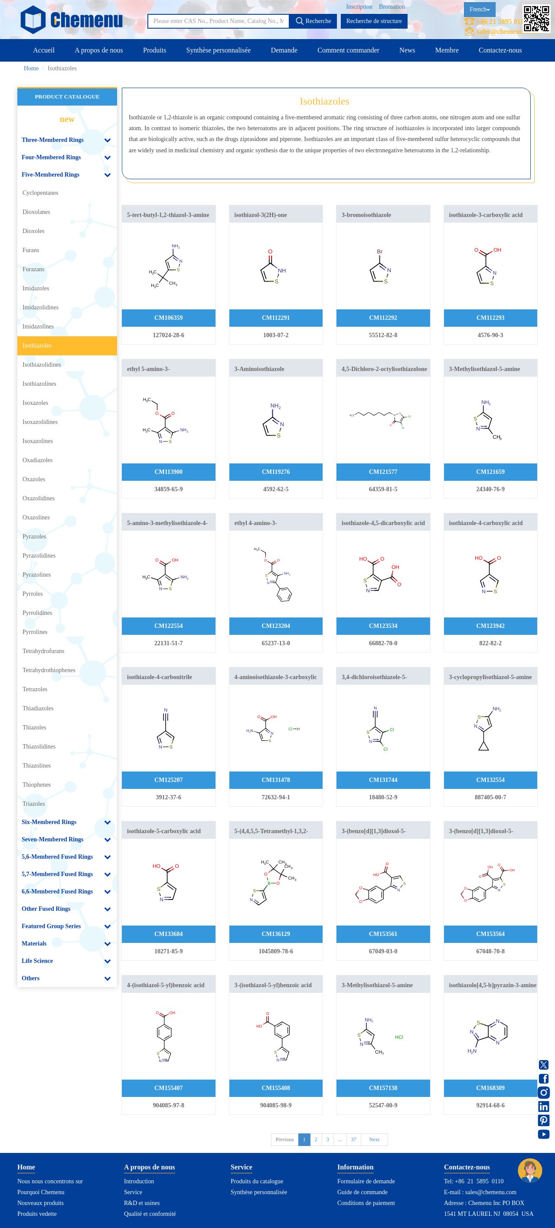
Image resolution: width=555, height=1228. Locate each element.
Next (374, 1139)
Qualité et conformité (150, 1214)
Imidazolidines (41, 307)
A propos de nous (99, 50)
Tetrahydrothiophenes (49, 670)
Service (133, 1192)
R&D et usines (142, 1203)
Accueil (44, 50)
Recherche (313, 20)
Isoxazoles (35, 403)
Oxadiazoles (37, 460)
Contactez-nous (500, 50)
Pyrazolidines (39, 555)
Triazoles (34, 804)
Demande (284, 50)
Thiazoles (34, 727)
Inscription (359, 6)
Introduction (139, 1181)
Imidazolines (38, 326)
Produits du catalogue (257, 1181)
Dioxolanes (36, 212)
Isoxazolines (38, 441)
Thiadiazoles (38, 708)
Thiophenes (37, 784)
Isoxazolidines (40, 422)
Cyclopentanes (40, 193)
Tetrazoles (35, 689)
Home (31, 68)
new (67, 119)
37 (353, 1139)
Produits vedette (37, 1214)
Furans (31, 250)
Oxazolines (36, 517)
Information (355, 1167)
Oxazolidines (39, 498)
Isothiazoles (37, 345)
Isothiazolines (39, 384)
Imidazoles (36, 288)
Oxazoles (34, 479)
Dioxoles (34, 231)
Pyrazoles (34, 536)
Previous (285, 1139)
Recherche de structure (374, 21)
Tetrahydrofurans (43, 651)
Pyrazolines (37, 574)
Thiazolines (37, 765)
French (480, 9)
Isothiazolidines (42, 364)
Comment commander (348, 50)
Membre (447, 50)
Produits (154, 50)
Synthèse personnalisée (218, 50)
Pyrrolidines (37, 613)
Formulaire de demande (366, 1181)
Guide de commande (362, 1192)
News (407, 50)
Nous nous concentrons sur (50, 1181)
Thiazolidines (39, 746)
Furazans (34, 269)
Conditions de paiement (366, 1203)
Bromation (392, 6)
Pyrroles (33, 594)
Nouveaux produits (40, 1203)
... (340, 1139)
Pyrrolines (35, 632)
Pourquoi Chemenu (41, 1192)
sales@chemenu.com (507, 31)
